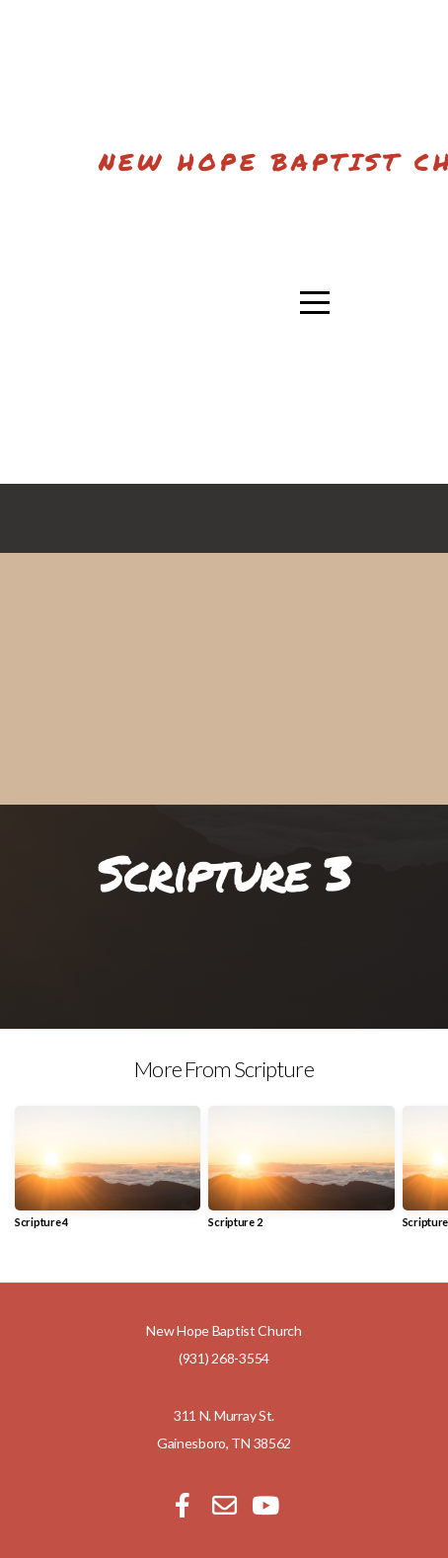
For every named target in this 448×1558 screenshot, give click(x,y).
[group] (107, 1174)
